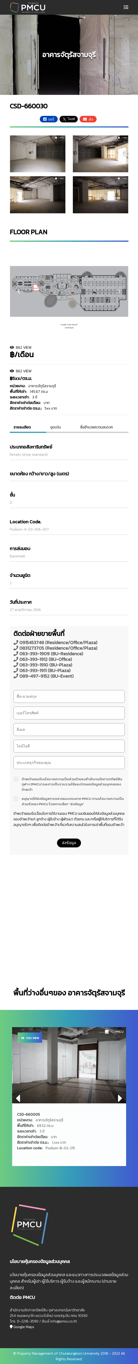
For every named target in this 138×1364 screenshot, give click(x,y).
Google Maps (22, 1326)
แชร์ (48, 119)
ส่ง (88, 119)
